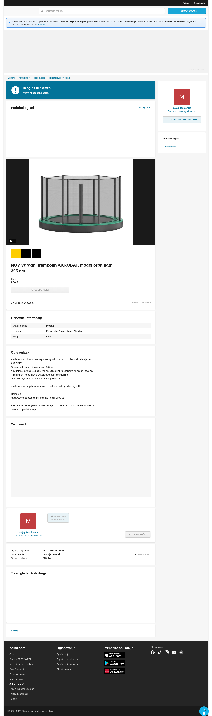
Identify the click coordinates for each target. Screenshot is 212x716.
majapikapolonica (28, 532)
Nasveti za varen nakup (21, 664)
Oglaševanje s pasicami (68, 664)
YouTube (174, 652)
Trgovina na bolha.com (68, 659)
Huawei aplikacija (114, 671)
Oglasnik (11, 78)
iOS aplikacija (114, 655)
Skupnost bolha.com (181, 652)
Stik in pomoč (16, 684)
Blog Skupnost (16, 669)
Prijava (186, 3)
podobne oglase (40, 93)
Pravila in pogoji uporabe (21, 689)
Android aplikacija (114, 663)
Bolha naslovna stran (20, 11)
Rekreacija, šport (38, 78)
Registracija (199, 3)
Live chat (204, 711)
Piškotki (13, 699)
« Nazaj (14, 630)
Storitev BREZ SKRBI (20, 659)
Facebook (153, 652)
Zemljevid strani (17, 674)
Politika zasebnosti (18, 694)
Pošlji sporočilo (40, 290)
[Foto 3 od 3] (36, 253)
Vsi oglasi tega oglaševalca (28, 535)
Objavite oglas (64, 669)
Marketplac (23, 78)
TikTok (160, 652)
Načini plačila (16, 679)
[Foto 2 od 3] (26, 253)
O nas (12, 654)
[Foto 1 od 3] (16, 253)
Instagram (167, 652)
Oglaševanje (63, 654)
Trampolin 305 (169, 146)
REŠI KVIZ (42, 24)
